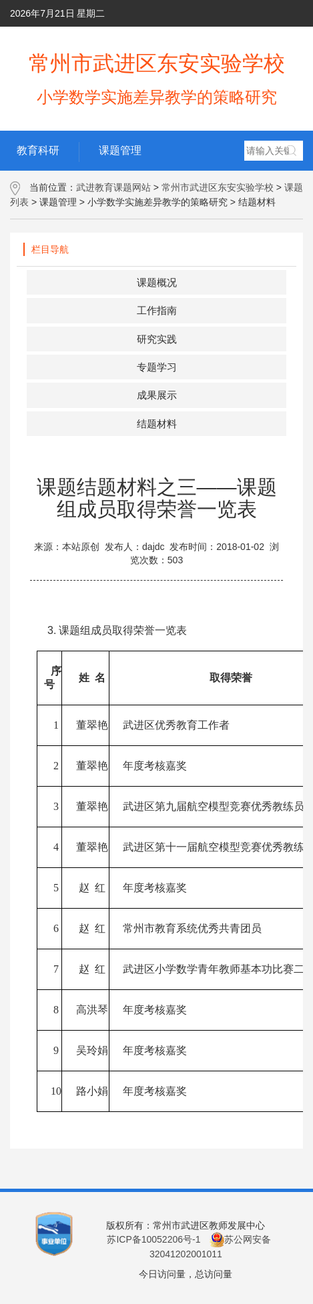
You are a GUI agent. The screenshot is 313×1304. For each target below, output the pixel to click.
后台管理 (168, 40)
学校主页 (111, 40)
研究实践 (157, 339)
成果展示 (157, 395)
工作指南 (157, 310)
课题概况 (157, 282)
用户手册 (221, 40)
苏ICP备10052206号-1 (153, 1239)
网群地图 (277, 40)
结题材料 (157, 423)
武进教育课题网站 (113, 187)
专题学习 (157, 367)
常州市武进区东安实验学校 (218, 187)
